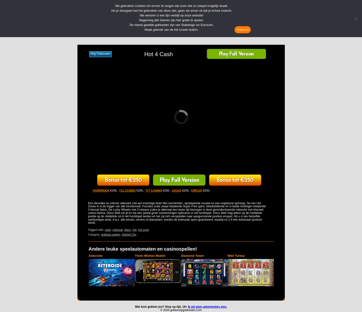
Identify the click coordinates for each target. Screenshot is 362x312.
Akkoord (242, 29)
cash (108, 230)
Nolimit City (129, 234)
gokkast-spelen (110, 234)
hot (135, 230)
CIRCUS (196, 190)
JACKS (176, 190)
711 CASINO (127, 190)
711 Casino (123, 180)
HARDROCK (101, 190)
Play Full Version (236, 54)
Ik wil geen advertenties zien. (207, 306)
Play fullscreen (100, 53)
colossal (117, 230)
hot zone (143, 230)
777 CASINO (153, 190)
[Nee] (356, 18)
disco (127, 230)
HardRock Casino (235, 180)
